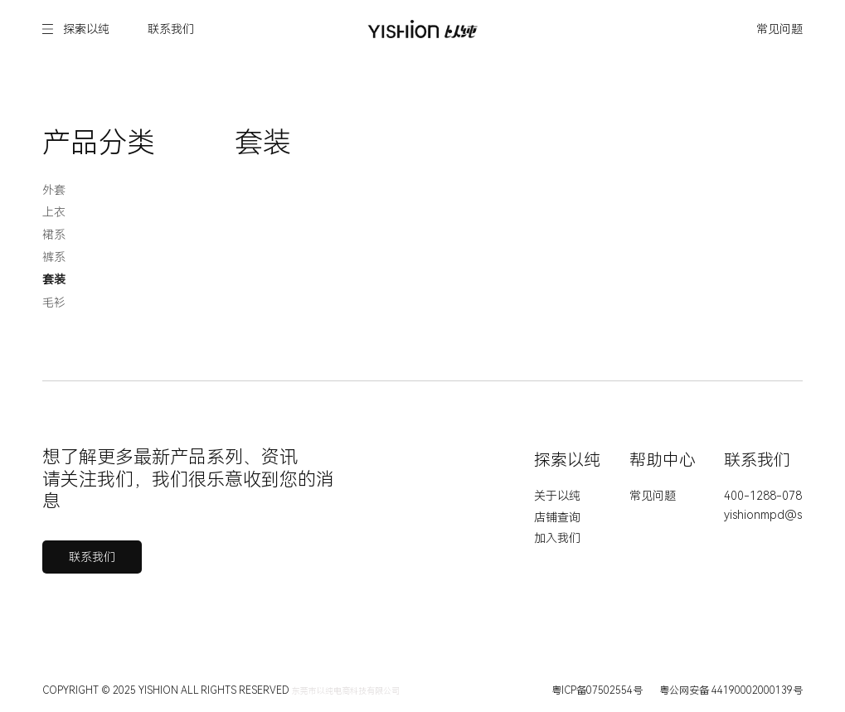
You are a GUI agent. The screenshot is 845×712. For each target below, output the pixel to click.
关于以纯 (557, 495)
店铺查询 (557, 517)
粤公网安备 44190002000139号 (731, 690)
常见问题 (779, 29)
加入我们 (557, 538)
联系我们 (171, 29)
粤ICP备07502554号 (597, 690)
